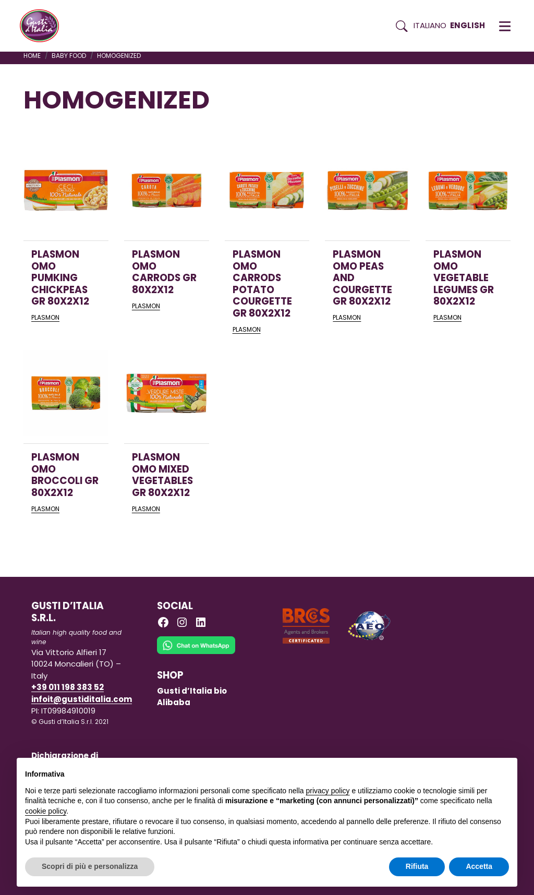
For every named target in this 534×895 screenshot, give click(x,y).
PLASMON (45, 317)
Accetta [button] (479, 866)
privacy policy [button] (328, 791)
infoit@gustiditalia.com (81, 699)
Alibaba (173, 702)
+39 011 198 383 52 (67, 687)
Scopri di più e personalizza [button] (90, 866)
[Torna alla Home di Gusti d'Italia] (43, 26)
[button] (505, 26)
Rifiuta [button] (417, 866)
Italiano (430, 25)
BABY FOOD (69, 55)
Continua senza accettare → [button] (461, 771)
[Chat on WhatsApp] (196, 652)
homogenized (119, 55)
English (467, 25)
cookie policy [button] (45, 811)
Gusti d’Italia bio (192, 690)
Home (32, 55)
